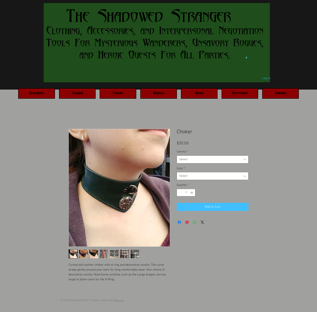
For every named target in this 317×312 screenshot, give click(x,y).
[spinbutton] (186, 192)
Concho (182, 151)
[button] (246, 57)
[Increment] (192, 192)
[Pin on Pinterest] (187, 222)
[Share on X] (202, 222)
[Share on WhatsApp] (194, 222)
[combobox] (212, 159)
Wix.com (119, 300)
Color (181, 168)
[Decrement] (179, 192)
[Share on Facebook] (179, 222)
